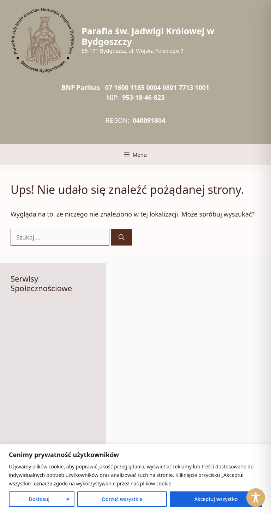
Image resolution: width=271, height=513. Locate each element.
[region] (135, 478)
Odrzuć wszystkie (122, 499)
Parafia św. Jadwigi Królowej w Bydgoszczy (148, 36)
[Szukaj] (121, 237)
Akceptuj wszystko (216, 499)
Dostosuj (39, 499)
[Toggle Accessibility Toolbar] (256, 498)
